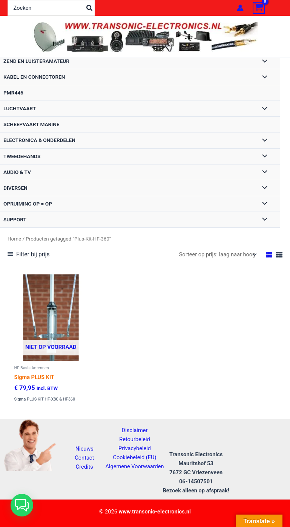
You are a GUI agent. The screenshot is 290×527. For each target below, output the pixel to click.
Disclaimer (135, 430)
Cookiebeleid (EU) (134, 457)
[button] (22, 505)
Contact (84, 457)
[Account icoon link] (240, 8)
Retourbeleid (134, 439)
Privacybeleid (134, 448)
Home (14, 239)
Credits (84, 466)
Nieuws (84, 448)
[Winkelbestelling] (217, 254)
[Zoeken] (90, 7)
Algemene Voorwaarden (134, 466)
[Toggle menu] (262, 61)
